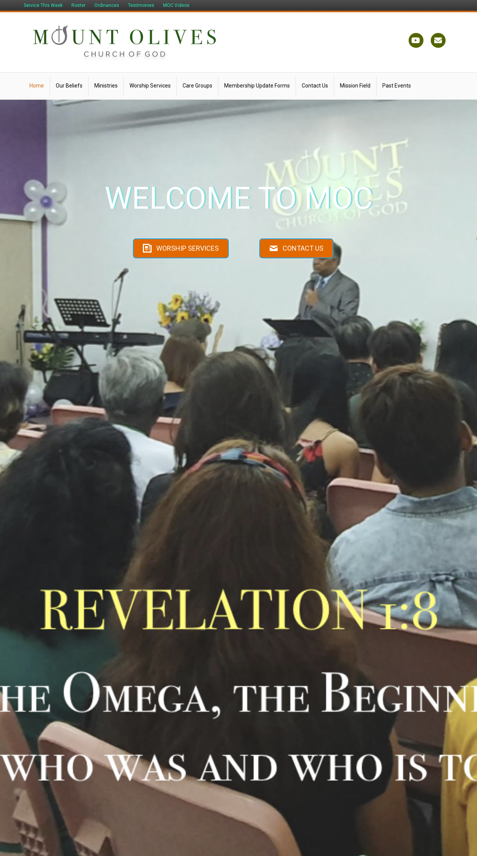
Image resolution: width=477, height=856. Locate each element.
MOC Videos (176, 5)
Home (36, 86)
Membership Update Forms (257, 86)
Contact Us (315, 86)
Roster (78, 5)
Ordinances (106, 5)
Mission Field (355, 86)
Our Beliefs (69, 86)
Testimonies (141, 5)
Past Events (396, 86)
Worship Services (150, 86)
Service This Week (43, 5)
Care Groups (197, 86)
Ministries (106, 86)
